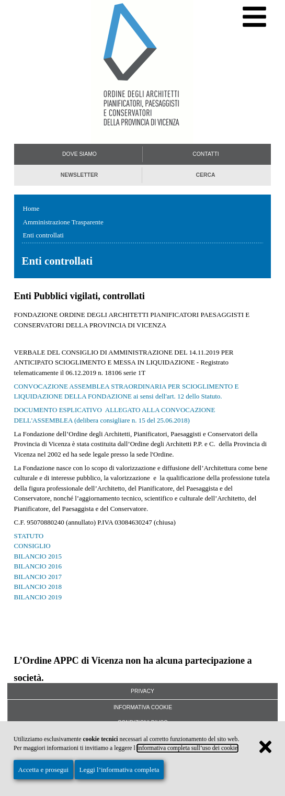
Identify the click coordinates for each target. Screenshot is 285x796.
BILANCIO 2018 (38, 586)
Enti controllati (43, 235)
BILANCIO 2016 (38, 566)
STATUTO (29, 536)
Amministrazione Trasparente (63, 222)
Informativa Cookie (142, 707)
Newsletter (79, 175)
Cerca (205, 175)
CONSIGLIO (32, 546)
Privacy (142, 691)
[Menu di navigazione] (254, 17)
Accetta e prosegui (43, 770)
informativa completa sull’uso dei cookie (188, 748)
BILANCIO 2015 (38, 556)
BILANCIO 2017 (38, 577)
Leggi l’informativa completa (119, 770)
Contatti (205, 154)
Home (31, 208)
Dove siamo (79, 154)
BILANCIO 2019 (38, 597)
